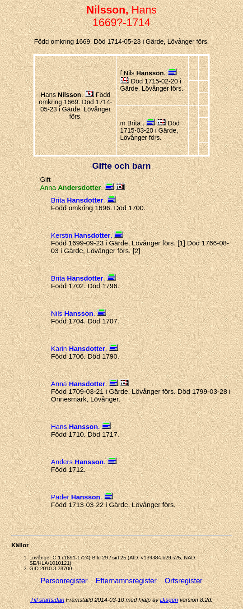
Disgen (169, 599)
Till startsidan (47, 599)
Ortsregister (184, 581)
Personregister (65, 581)
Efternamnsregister (127, 581)
